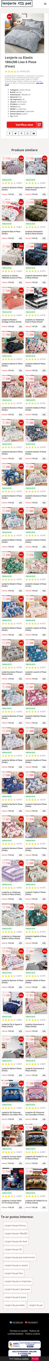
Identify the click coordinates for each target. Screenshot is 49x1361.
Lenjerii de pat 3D (13, 1249)
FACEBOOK (16, 1322)
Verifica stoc (29, 125)
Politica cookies (32, 1333)
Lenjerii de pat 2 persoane (17, 1289)
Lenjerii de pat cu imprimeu (18, 1281)
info (20, 194)
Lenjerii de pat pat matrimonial (20, 1257)
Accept (35, 1358)
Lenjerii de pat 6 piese (15, 1297)
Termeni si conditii (19, 1330)
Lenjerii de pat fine (14, 1273)
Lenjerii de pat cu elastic (16, 1265)
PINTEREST (31, 1322)
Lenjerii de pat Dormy (15, 1225)
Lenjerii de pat (36, 1305)
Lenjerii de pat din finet (16, 1241)
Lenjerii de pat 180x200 (16, 1233)
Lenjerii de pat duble (15, 1305)
